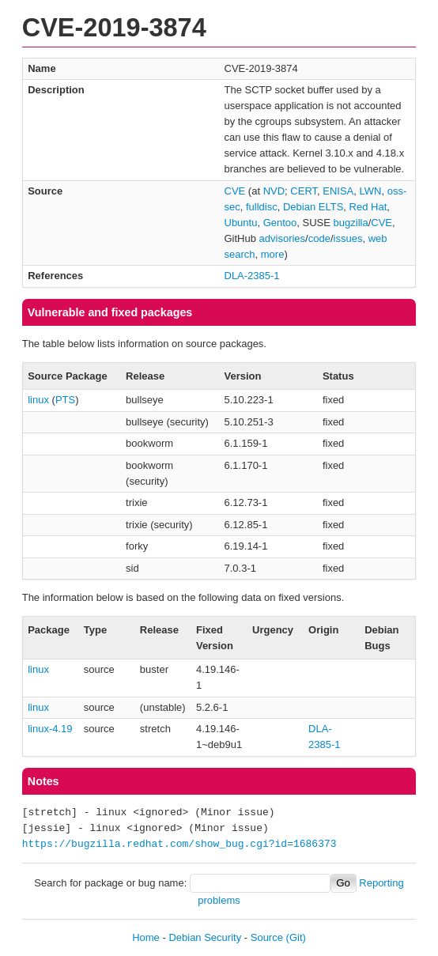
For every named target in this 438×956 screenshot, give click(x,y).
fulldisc (262, 207)
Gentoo (280, 223)
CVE (235, 191)
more (273, 254)
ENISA (338, 191)
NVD (274, 191)
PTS (65, 400)
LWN (371, 191)
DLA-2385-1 (252, 276)
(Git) (296, 937)
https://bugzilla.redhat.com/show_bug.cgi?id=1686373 (179, 844)
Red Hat (368, 207)
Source (267, 937)
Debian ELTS (313, 207)
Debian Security (204, 937)
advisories (282, 238)
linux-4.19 (50, 729)
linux (38, 400)
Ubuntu (241, 223)
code (319, 238)
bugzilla (351, 223)
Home (146, 937)
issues (348, 238)
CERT (303, 191)
